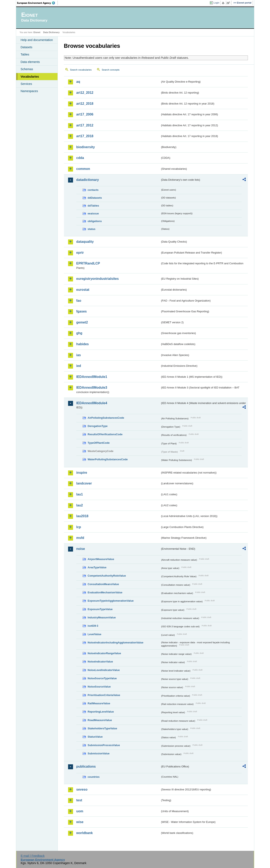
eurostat (82, 289)
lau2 (79, 505)
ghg (79, 333)
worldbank (84, 833)
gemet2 (82, 322)
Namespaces (29, 91)
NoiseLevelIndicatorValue (104, 670)
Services (26, 83)
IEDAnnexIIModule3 (91, 387)
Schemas (27, 69)
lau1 (79, 494)
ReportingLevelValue (101, 711)
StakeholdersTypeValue (102, 728)
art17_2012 (85, 125)
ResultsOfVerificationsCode (105, 434)
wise (80, 822)
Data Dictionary (51, 32)
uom (79, 811)
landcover (84, 483)
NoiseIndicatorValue (100, 661)
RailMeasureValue (99, 703)
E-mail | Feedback (33, 855)
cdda (80, 158)
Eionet (37, 32)
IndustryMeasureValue (102, 617)
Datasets (26, 47)
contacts (93, 189)
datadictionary (87, 180)
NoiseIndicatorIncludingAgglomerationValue (115, 642)
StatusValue (95, 736)
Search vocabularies (81, 70)
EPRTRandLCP (88, 263)
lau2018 (82, 516)
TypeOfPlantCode (99, 442)
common (83, 169)
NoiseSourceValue (99, 686)
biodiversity (85, 147)
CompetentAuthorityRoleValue (107, 575)
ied (78, 366)
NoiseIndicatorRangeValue (104, 653)
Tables (25, 54)
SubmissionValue (99, 753)
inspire (81, 472)
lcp (78, 527)
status (92, 229)
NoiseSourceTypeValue (102, 678)
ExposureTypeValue (100, 609)
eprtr (80, 252)
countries (94, 776)
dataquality (85, 241)
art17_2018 (85, 136)
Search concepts (111, 70)
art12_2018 (85, 103)
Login (216, 2)
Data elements (30, 62)
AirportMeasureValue (101, 559)
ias (78, 355)
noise (80, 549)
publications (86, 766)
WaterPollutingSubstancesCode (108, 459)
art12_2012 (85, 92)
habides (82, 344)
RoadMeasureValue (100, 720)
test (79, 800)
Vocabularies (30, 76)
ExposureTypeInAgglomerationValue (111, 600)
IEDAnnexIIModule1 (91, 377)
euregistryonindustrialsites (97, 278)
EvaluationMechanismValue (105, 592)
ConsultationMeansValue (103, 584)
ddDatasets (95, 197)
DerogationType (98, 426)
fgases (81, 311)
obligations (95, 221)
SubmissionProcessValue (104, 745)
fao (78, 300)
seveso (82, 789)
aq (78, 81)
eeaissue (93, 213)
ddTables (93, 205)
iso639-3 (93, 625)
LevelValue (94, 634)
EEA (37, 3)
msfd (80, 538)
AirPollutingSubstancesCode (106, 417)
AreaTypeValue (97, 567)
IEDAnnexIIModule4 (91, 403)
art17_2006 (85, 114)
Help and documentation (37, 40)
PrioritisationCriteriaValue (104, 695)
